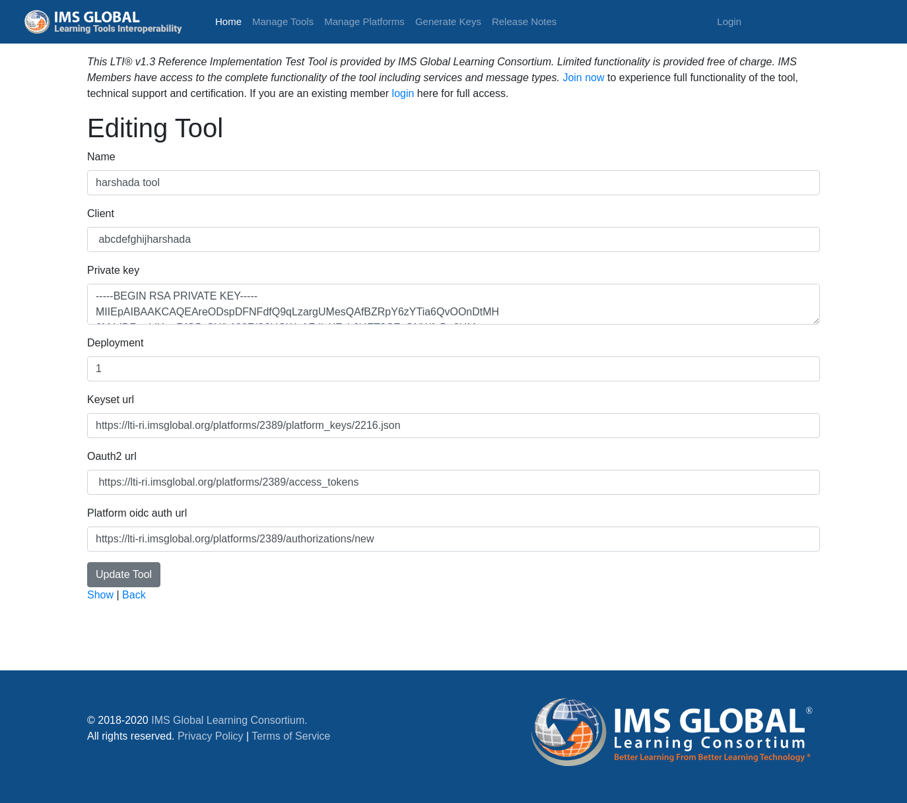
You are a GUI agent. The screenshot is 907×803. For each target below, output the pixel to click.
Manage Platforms (364, 21)
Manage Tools (283, 21)
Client (100, 213)
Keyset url (110, 399)
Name (101, 156)
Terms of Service (291, 736)
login (403, 93)
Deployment (115, 342)
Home (231, 20)
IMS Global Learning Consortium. (229, 720)
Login (729, 21)
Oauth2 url (112, 456)
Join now (583, 77)
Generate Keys (448, 21)
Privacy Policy (211, 736)
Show (100, 594)
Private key (113, 270)
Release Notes (524, 21)
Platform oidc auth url (137, 513)
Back (134, 594)
